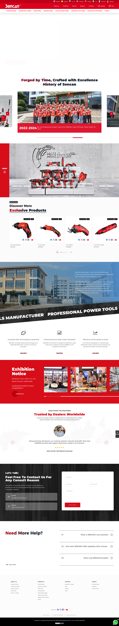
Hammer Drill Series (25, 11)
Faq (111, 6)
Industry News (95, 588)
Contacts (91, 6)
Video (66, 590)
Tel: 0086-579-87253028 (57, 615)
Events (74, 6)
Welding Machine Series (94, 11)
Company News (95, 584)
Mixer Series (37, 11)
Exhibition (94, 586)
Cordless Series (11, 11)
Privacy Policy (46, 615)
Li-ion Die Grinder (99, 251)
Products (65, 6)
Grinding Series (48, 11)
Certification (13, 590)
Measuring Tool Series (78, 11)
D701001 (96, 253)
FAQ (66, 586)
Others (107, 11)
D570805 (68, 253)
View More (23, 360)
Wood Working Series (62, 11)
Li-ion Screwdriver (15, 251)
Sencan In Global (15, 593)
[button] (111, 120)
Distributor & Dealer (69, 584)
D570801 (40, 253)
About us (56, 6)
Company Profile (14, 584)
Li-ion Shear (41, 251)
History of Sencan (15, 588)
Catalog (101, 6)
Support (82, 6)
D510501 (12, 253)
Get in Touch (72, 511)
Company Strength (15, 586)
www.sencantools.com (71, 615)
